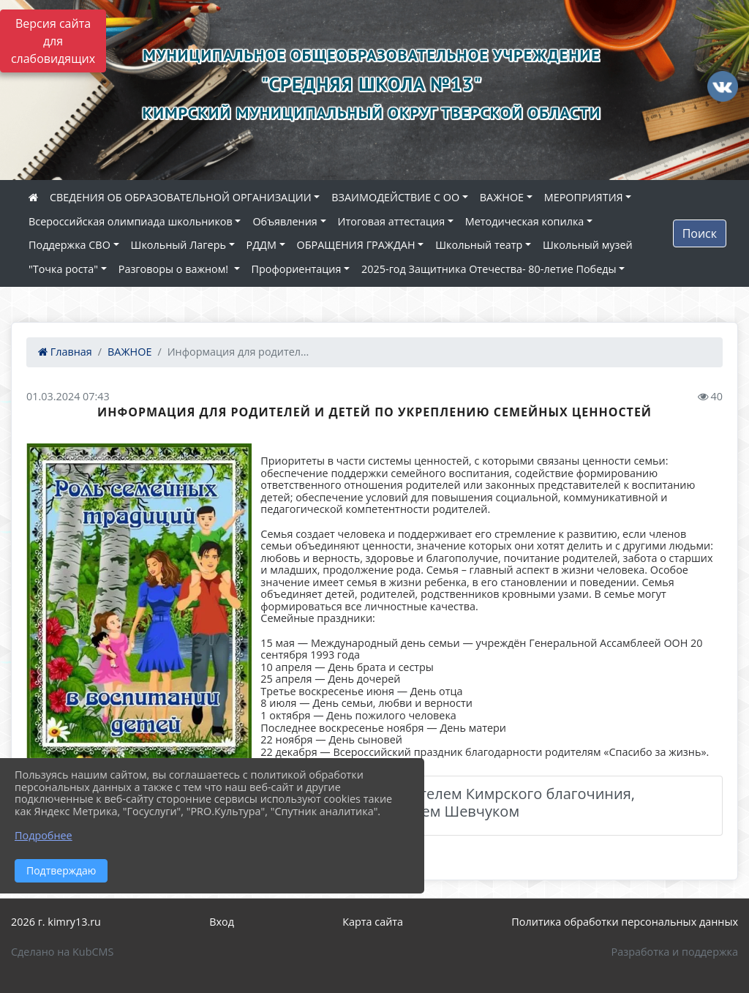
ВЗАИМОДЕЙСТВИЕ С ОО (395, 197)
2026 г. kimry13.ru (56, 922)
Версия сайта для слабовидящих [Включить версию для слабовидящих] (53, 41)
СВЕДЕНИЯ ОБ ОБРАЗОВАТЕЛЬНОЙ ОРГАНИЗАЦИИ (181, 197)
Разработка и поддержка (674, 952)
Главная (65, 352)
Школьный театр (478, 245)
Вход (221, 922)
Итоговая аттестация (391, 221)
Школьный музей (588, 245)
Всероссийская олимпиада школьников (131, 221)
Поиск (699, 233)
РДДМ (261, 245)
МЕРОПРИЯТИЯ (583, 197)
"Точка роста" (63, 269)
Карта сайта (372, 922)
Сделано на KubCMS (62, 952)
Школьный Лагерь (178, 245)
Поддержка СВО (69, 245)
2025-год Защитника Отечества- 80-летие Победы (488, 269)
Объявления (284, 221)
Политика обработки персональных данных (624, 922)
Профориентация (297, 269)
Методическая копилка (524, 221)
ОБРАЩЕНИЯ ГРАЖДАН (356, 245)
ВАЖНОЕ (502, 197)
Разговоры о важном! (174, 269)
